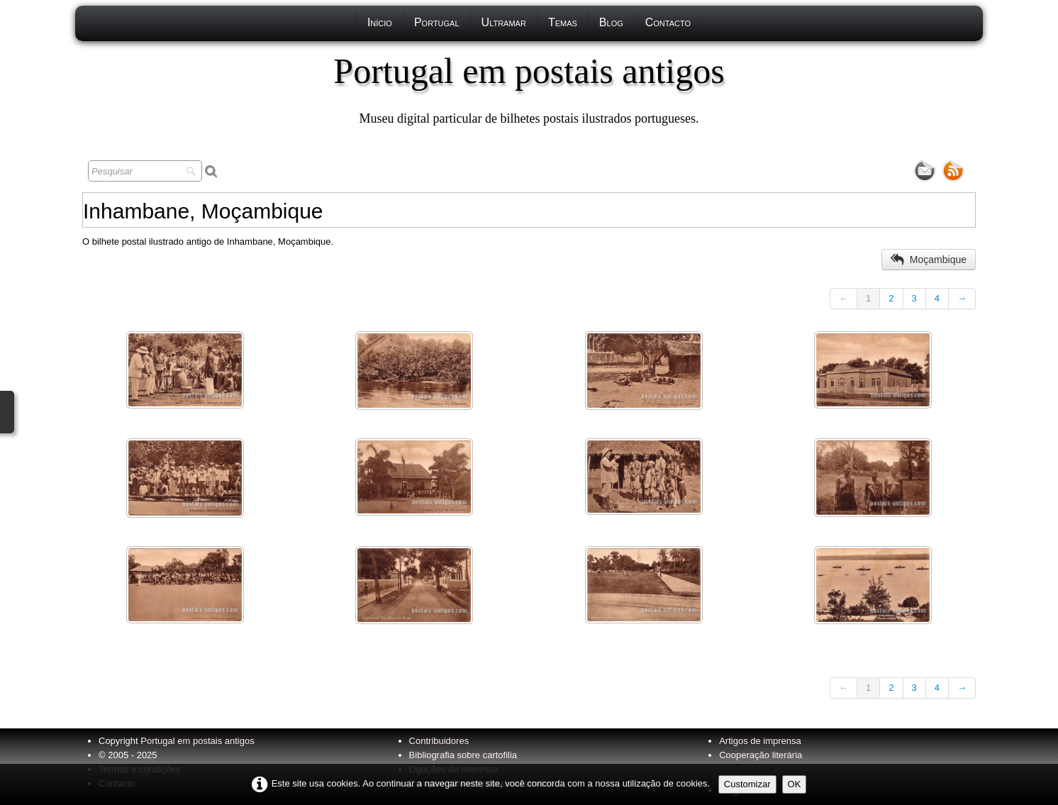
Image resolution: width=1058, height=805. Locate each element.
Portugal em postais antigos (197, 740)
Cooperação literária (760, 755)
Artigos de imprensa (760, 740)
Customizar (747, 784)
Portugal (437, 22)
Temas (562, 22)
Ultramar (503, 22)
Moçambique (929, 259)
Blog (611, 22)
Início (379, 22)
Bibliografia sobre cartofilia (463, 755)
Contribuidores (439, 740)
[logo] (528, 88)
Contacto (668, 22)
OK (794, 784)
